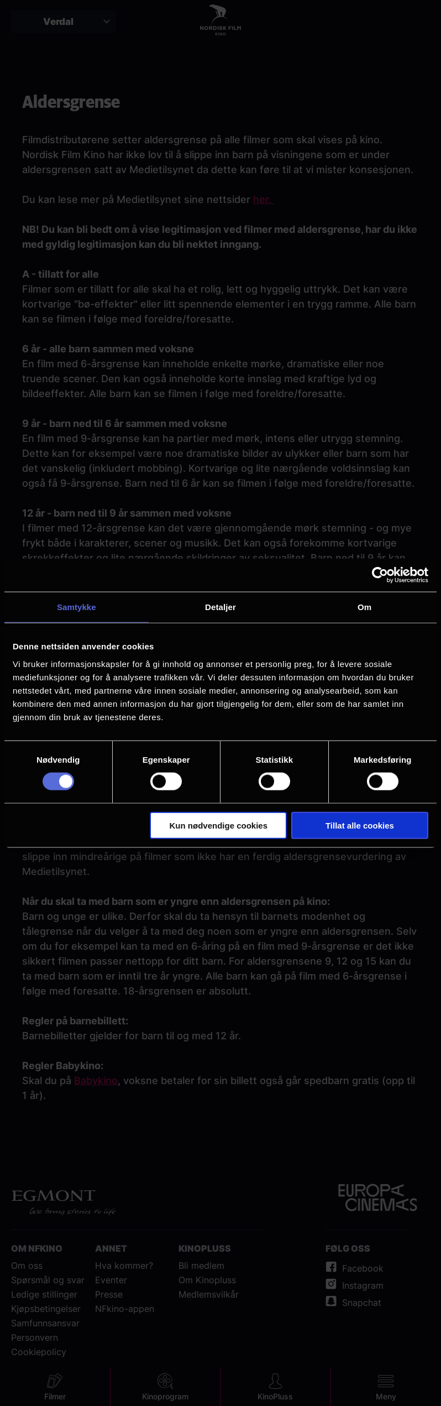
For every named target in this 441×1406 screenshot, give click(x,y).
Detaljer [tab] (220, 607)
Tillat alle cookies (360, 825)
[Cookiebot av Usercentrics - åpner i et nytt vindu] (380, 575)
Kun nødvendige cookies (219, 825)
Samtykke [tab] (76, 607)
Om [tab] (364, 607)
